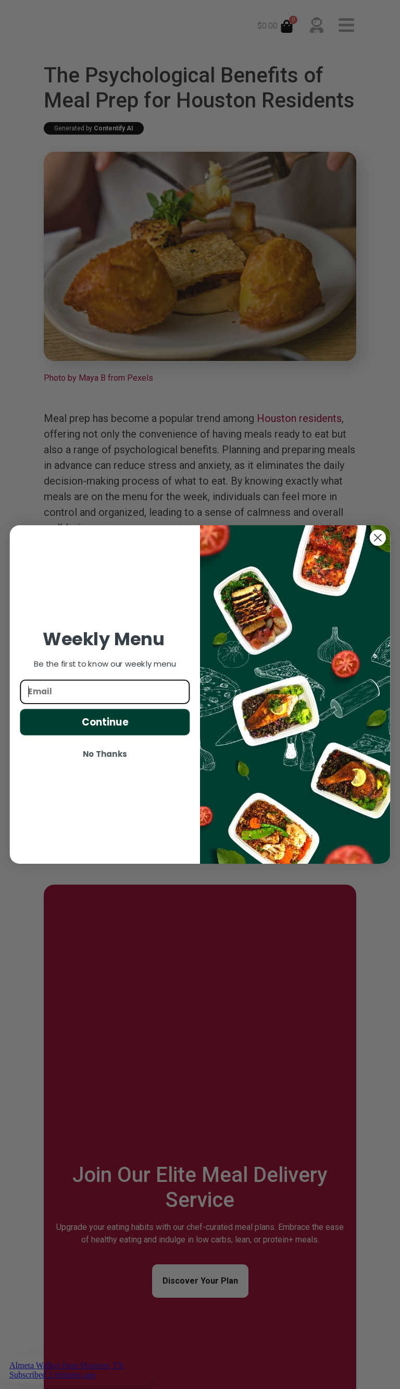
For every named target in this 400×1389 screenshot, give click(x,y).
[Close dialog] (377, 537)
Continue (105, 722)
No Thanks (105, 754)
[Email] (105, 691)
